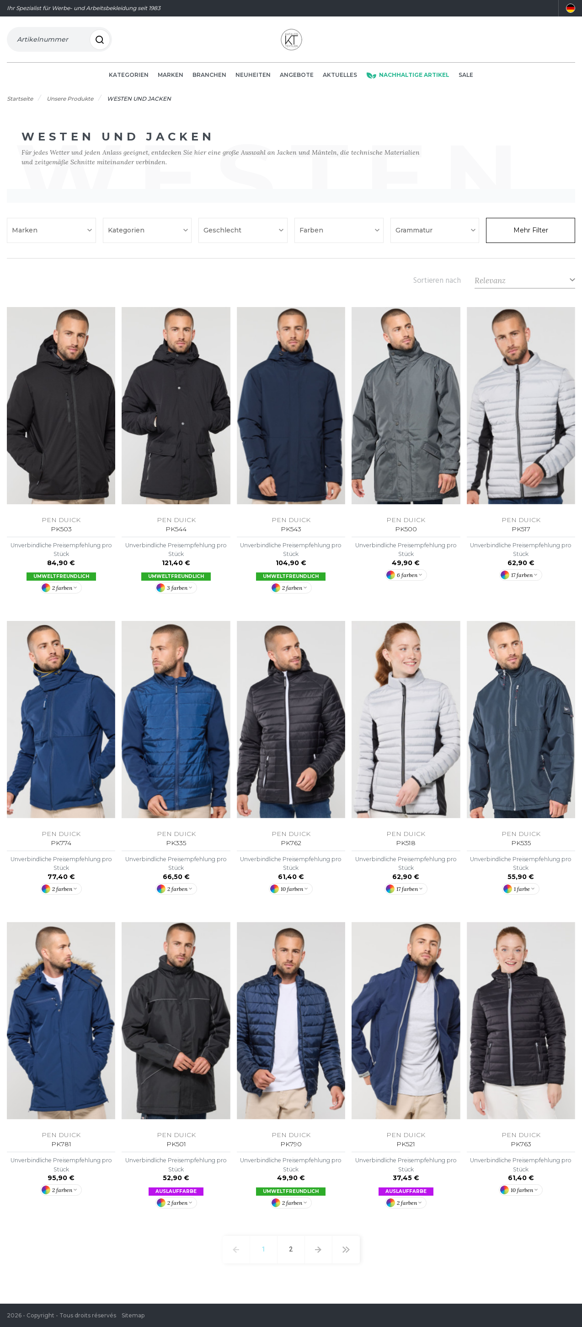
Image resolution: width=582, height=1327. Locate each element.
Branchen (209, 78)
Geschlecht (223, 234)
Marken (170, 78)
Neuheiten (253, 78)
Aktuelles (340, 78)
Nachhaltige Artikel (407, 78)
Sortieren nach (437, 283)
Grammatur (414, 234)
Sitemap (133, 1315)
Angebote (297, 78)
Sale (466, 78)
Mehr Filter (530, 234)
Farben (312, 234)
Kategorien (129, 78)
